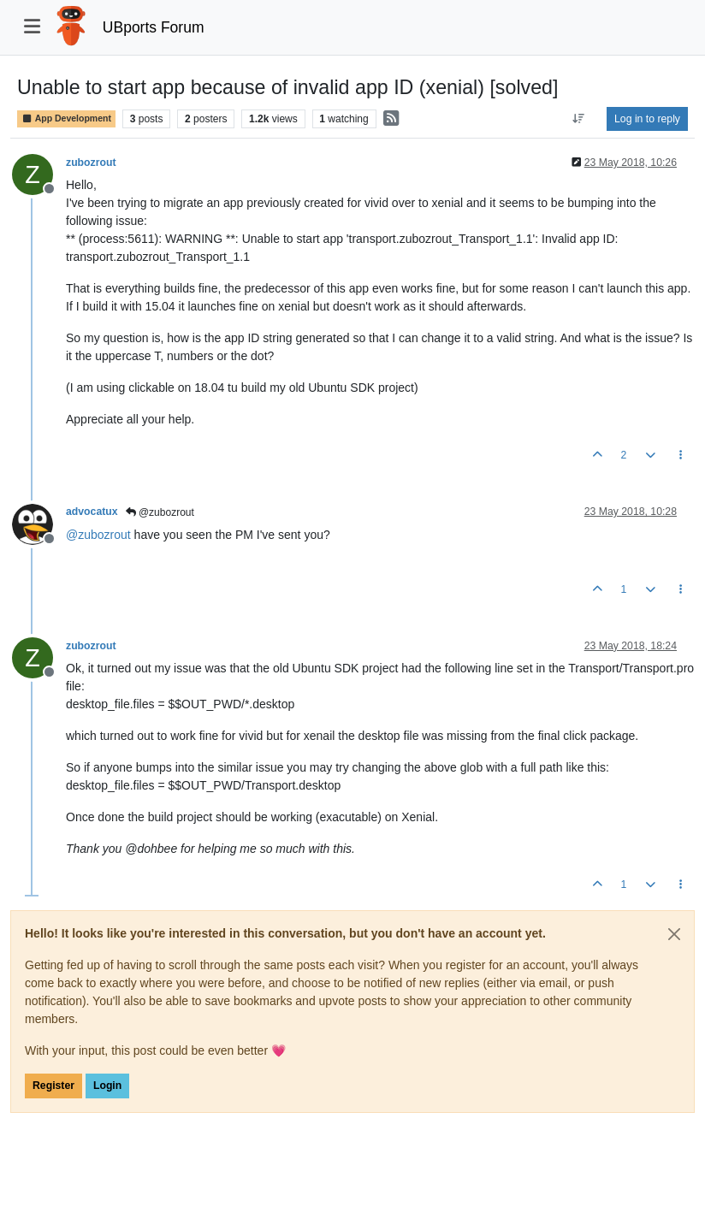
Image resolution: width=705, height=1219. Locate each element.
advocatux (92, 512)
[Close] (674, 934)
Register (53, 1086)
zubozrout (91, 163)
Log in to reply (647, 119)
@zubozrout (160, 512)
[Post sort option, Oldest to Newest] (579, 119)
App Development (66, 118)
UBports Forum (153, 27)
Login (107, 1086)
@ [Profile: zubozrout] (98, 534)
